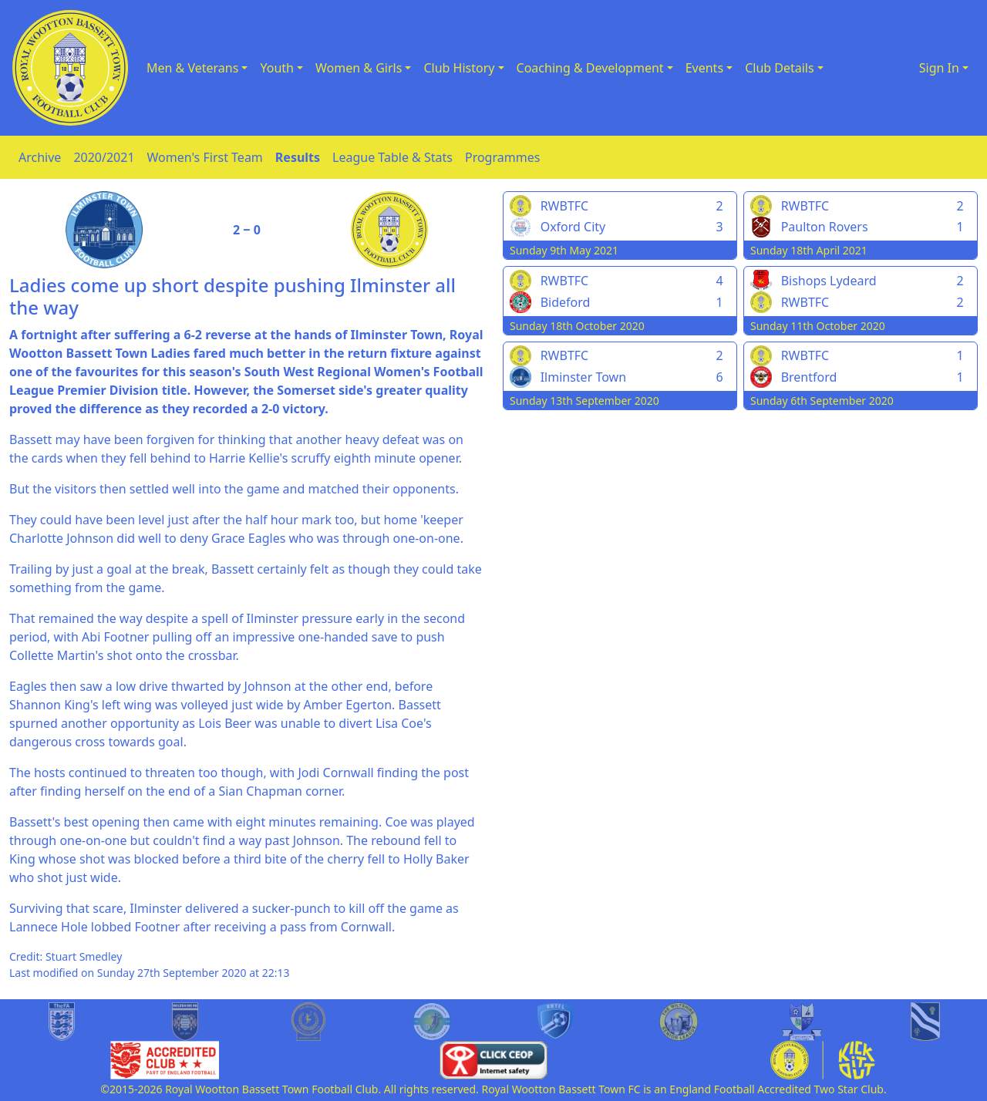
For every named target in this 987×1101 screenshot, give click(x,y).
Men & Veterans (192, 67)
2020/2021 (103, 157)
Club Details (779, 67)
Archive (40, 157)
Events (704, 67)
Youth (277, 67)
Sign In (939, 67)
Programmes (502, 157)
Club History (458, 67)
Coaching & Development (590, 67)
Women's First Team (205, 157)
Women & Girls (358, 67)
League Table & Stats (392, 157)
